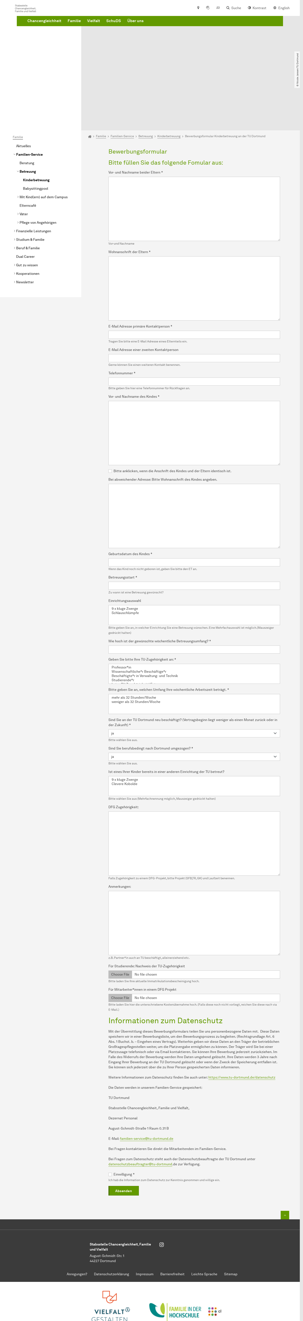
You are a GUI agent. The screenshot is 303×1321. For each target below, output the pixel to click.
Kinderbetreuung (36, 132)
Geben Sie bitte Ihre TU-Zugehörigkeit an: (142, 612)
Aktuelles (23, 98)
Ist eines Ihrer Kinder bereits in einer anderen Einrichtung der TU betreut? (166, 724)
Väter (24, 166)
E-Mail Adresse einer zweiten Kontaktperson (143, 302)
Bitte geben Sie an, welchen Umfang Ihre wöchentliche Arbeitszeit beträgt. (168, 642)
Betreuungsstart (122, 529)
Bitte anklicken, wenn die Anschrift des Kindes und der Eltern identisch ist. (173, 423)
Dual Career (25, 209)
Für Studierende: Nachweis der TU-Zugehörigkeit (146, 918)
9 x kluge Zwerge (194, 561)
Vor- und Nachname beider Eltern (135, 125)
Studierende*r (194, 632)
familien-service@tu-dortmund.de (146, 1091)
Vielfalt (158, 34)
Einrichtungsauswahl (124, 553)
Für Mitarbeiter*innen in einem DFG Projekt (142, 942)
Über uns (200, 34)
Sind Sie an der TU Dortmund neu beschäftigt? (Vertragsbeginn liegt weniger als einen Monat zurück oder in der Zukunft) (192, 674)
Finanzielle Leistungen (33, 183)
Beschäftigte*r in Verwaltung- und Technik (194, 628)
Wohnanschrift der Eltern (129, 204)
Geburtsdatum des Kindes (130, 506)
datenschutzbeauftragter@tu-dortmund (140, 1116)
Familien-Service (29, 107)
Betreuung (28, 124)
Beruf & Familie (28, 200)
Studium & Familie (30, 192)
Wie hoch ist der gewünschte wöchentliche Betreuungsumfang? (159, 593)
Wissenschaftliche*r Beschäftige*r (194, 624)
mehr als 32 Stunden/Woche (194, 650)
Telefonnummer (121, 325)
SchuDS (178, 34)
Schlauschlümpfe (194, 565)
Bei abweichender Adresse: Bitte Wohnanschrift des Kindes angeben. (162, 432)
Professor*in (194, 619)
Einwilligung (124, 1126)
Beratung (27, 115)
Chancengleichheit (109, 34)
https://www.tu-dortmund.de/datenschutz (241, 1029)
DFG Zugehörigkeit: (123, 759)
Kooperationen (27, 226)
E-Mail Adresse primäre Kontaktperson (140, 278)
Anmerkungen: (119, 839)
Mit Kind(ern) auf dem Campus (44, 149)
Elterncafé (28, 158)
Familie (138, 34)
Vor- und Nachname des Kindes (133, 349)
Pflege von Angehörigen (38, 175)
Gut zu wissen (27, 217)
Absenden (123, 1143)
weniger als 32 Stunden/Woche (194, 654)
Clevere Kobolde (194, 736)
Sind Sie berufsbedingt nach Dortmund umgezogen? (150, 700)
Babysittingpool (35, 141)
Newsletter (25, 234)
